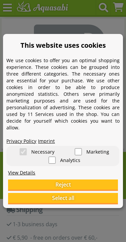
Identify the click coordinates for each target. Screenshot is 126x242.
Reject (63, 184)
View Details (21, 172)
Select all (63, 198)
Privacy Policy (21, 141)
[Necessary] (23, 151)
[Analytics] (52, 160)
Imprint (46, 141)
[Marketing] (78, 151)
